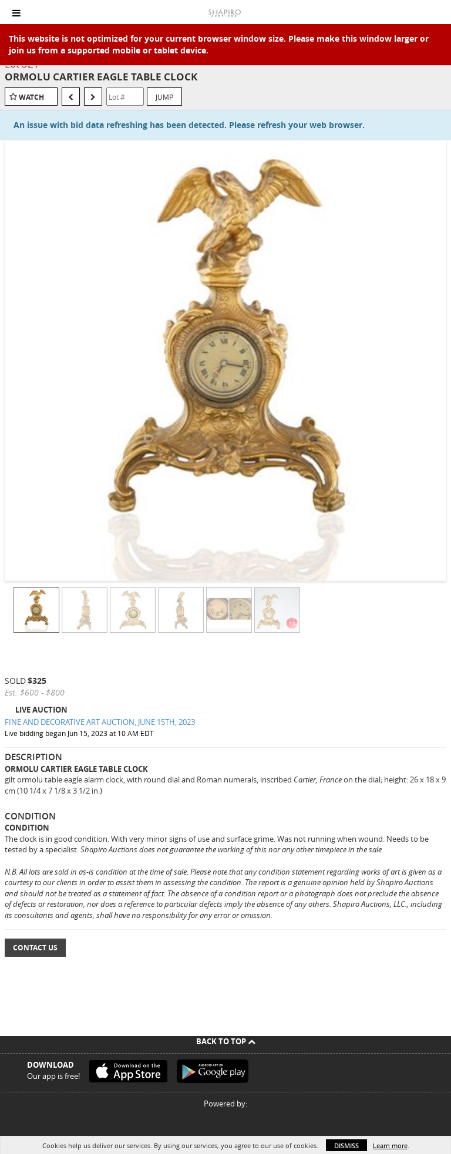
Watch (31, 97)
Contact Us (35, 948)
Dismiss (346, 1145)
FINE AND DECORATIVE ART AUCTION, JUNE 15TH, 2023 (100, 722)
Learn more (390, 1145)
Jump (164, 97)
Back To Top (225, 1041)
